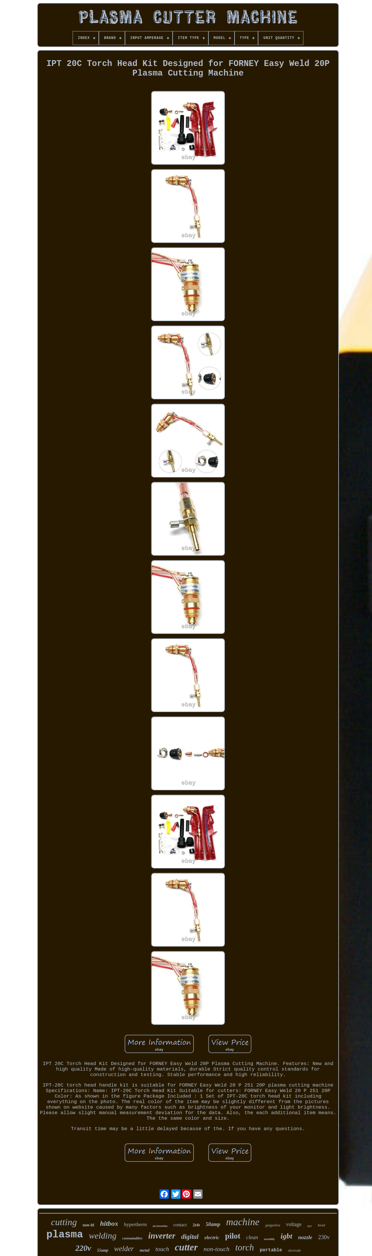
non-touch (216, 1249)
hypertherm (135, 1224)
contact (180, 1224)
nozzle (305, 1237)
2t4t (196, 1225)
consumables (132, 1238)
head (321, 1225)
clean (252, 1237)
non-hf (88, 1225)
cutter (186, 1247)
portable (271, 1250)
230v (324, 1237)
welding (103, 1235)
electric (211, 1237)
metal (145, 1250)
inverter (161, 1235)
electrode (294, 1250)
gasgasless (272, 1225)
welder (124, 1249)
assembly (269, 1239)
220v (83, 1248)
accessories (160, 1226)
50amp (213, 1224)
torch (244, 1247)
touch (162, 1249)
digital (189, 1236)
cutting (64, 1222)
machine (243, 1221)
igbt (286, 1236)
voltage (293, 1224)
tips (309, 1226)
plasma (64, 1235)
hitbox (109, 1223)
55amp (102, 1250)
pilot (232, 1236)
